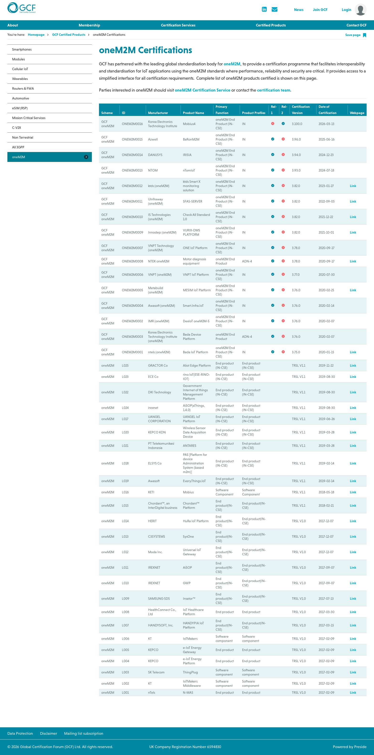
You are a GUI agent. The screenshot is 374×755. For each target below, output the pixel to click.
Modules (18, 59)
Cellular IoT (20, 69)
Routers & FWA (23, 88)
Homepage (36, 34)
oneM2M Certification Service (203, 90)
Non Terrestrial (22, 137)
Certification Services (178, 25)
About (12, 25)
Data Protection (20, 733)
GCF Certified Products (68, 34)
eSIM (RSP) (20, 108)
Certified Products (271, 25)
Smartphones (21, 49)
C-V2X (16, 128)
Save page (356, 35)
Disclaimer (48, 733)
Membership (89, 25)
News (298, 9)
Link (353, 186)
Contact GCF (357, 25)
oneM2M (232, 63)
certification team (273, 90)
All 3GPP (18, 147)
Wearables (20, 79)
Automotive (20, 98)
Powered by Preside (350, 747)
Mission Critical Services (28, 118)
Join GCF (320, 9)
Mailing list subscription (83, 733)
